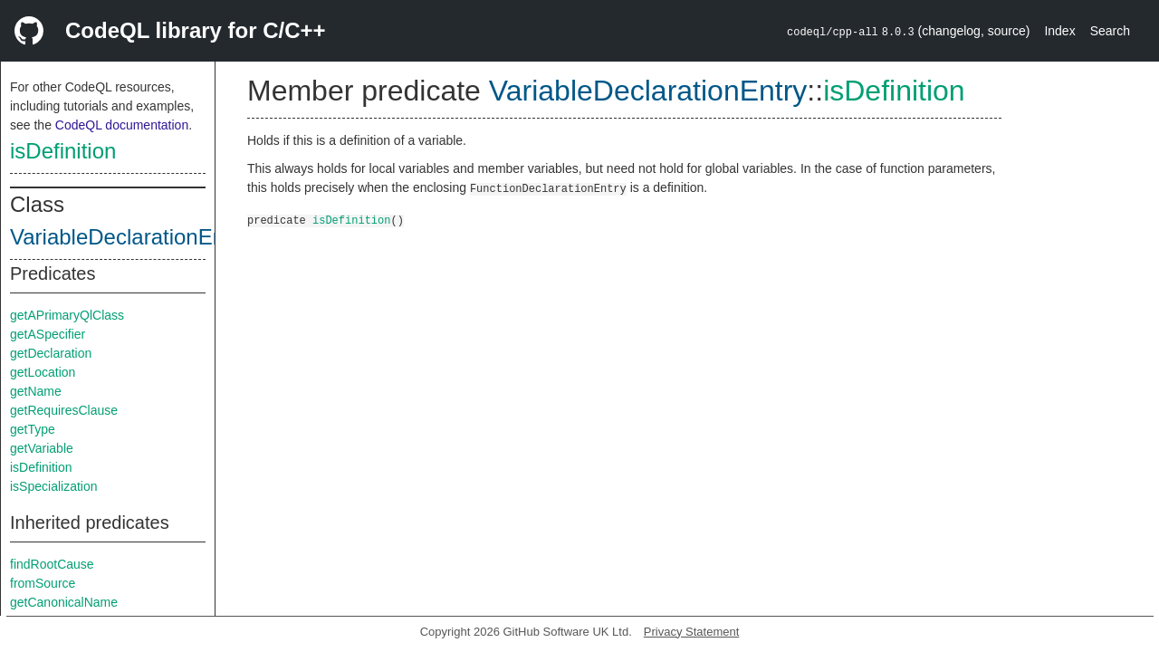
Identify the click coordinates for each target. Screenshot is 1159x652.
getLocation (42, 372)
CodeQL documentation (121, 125)
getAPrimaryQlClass (67, 315)
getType (32, 429)
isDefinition (63, 151)
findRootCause (52, 564)
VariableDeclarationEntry (129, 237)
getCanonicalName (64, 602)
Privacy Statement (692, 631)
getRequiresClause (64, 410)
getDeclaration (50, 353)
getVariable (41, 448)
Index (1059, 31)
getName (36, 391)
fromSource (42, 583)
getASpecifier (47, 334)
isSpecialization (54, 486)
